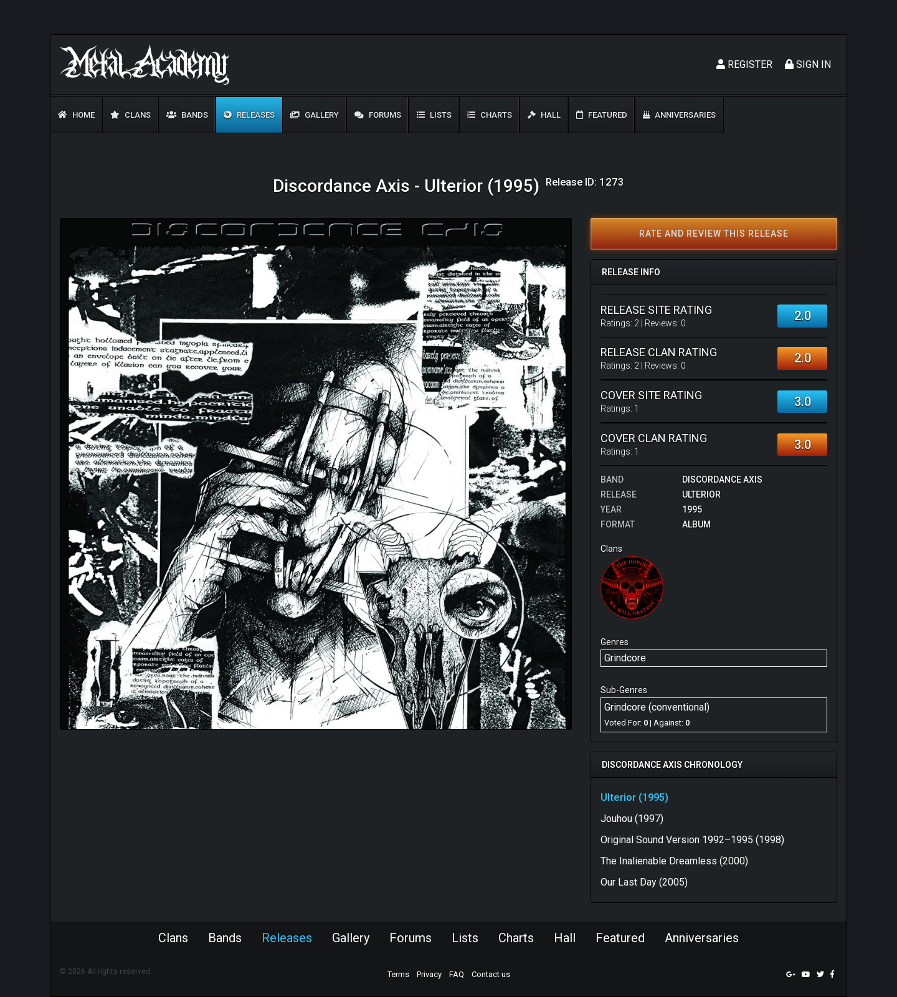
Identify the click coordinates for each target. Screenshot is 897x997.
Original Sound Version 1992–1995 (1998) (692, 840)
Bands (187, 115)
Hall (544, 115)
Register (744, 64)
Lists (434, 115)
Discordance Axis (722, 479)
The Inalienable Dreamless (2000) (674, 861)
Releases (249, 115)
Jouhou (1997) (631, 819)
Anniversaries (679, 115)
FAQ (456, 974)
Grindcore (625, 658)
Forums (377, 115)
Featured (601, 115)
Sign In (808, 64)
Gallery (314, 115)
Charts (489, 115)
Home (76, 115)
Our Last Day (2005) (644, 882)
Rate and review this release (714, 234)
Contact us (491, 974)
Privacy (429, 974)
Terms (398, 974)
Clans (130, 115)
